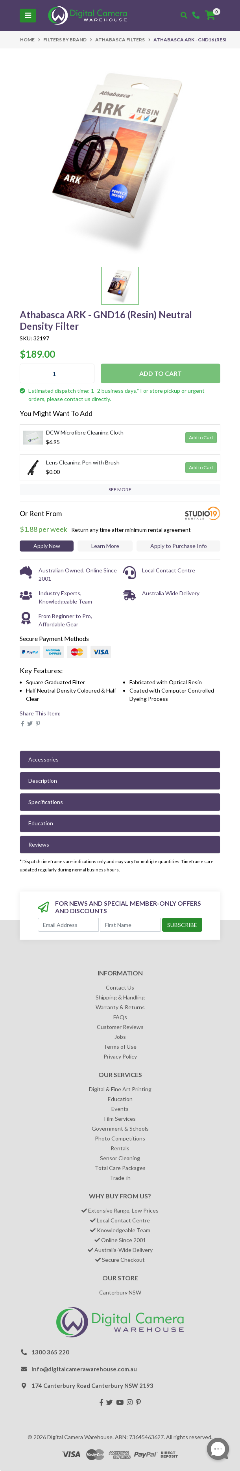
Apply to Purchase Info (178, 545)
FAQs (120, 1017)
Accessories (43, 759)
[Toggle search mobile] (183, 15)
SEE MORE (120, 489)
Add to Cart (160, 373)
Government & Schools (120, 1128)
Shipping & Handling (120, 997)
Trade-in (120, 1177)
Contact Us (120, 987)
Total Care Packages (120, 1168)
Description (42, 780)
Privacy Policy (120, 1056)
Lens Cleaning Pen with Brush (83, 462)
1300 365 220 (50, 1352)
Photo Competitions (120, 1138)
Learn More (105, 545)
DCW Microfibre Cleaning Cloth (85, 432)
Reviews (38, 844)
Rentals (120, 1148)
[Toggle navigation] (28, 15)
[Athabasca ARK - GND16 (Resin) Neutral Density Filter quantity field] (57, 373)
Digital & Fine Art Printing (120, 1089)
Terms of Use (120, 1046)
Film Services (120, 1118)
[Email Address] (68, 925)
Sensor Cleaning (120, 1158)
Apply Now (46, 545)
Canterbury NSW (120, 1292)
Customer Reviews (120, 1026)
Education (40, 823)
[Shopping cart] (210, 15)
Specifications (45, 802)
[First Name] (130, 925)
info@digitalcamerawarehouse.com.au (84, 1369)
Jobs (120, 1036)
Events (120, 1108)
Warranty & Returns (120, 1007)
